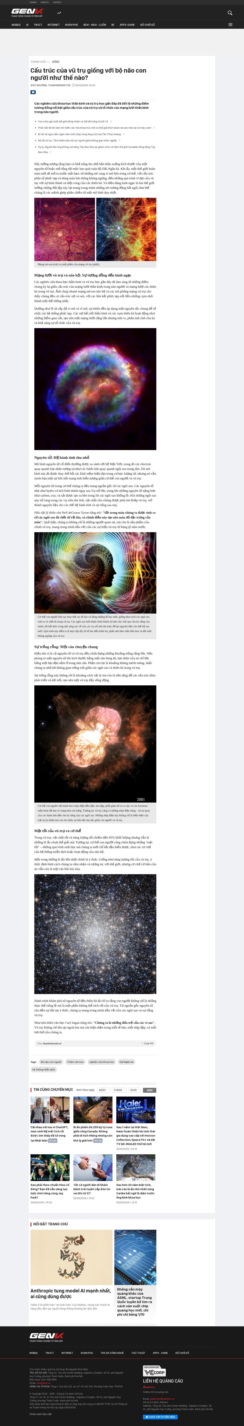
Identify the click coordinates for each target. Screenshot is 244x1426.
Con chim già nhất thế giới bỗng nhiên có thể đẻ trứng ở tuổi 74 (75, 121)
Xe (112, 24)
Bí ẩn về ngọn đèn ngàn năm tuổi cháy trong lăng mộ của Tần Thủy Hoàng (81, 134)
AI (27, 24)
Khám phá (71, 24)
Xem (149, 1090)
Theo (95, 1043)
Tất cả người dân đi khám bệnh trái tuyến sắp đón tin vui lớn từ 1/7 (91, 1189)
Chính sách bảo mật (40, 1414)
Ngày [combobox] (102, 1090)
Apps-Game (127, 24)
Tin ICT (38, 24)
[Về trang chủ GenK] (27, 13)
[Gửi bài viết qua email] (33, 93)
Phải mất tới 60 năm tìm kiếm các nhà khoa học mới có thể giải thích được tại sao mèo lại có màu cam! (96, 127)
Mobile (16, 24)
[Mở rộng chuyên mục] (230, 24)
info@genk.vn (44, 1383)
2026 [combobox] (133, 1090)
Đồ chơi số (147, 24)
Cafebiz (57, 2)
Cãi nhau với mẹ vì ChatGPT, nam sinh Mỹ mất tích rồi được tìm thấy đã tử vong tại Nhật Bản (49, 1134)
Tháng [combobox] (118, 1090)
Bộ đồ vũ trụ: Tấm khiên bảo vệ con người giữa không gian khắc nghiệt (79, 140)
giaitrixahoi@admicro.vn (162, 1399)
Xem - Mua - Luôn (94, 24)
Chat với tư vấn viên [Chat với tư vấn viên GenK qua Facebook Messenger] (160, 1417)
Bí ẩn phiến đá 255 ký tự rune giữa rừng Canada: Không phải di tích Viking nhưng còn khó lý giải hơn (92, 1134)
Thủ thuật (138, 1352)
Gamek (33, 2)
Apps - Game (160, 1352)
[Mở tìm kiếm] (230, 12)
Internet (54, 24)
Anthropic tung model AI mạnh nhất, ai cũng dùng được (70, 1293)
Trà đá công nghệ (112, 1352)
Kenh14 (45, 2)
